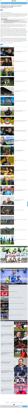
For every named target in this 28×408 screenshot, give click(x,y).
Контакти (18, 402)
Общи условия (7, 402)
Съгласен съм (25, 406)
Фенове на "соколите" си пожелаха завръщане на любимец (19, 4)
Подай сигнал (27, 204)
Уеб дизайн (21, 402)
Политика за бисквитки (13, 402)
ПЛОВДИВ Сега (14, 397)
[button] (0, 0)
